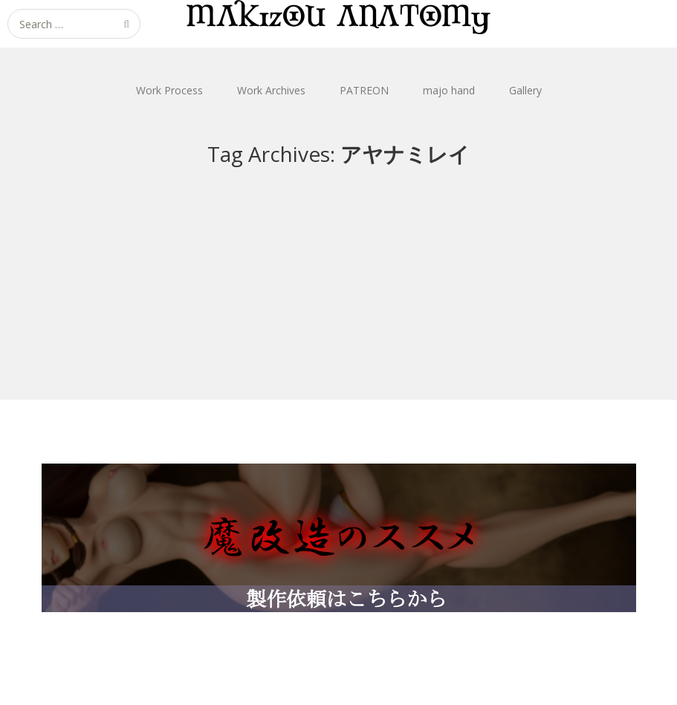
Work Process (169, 90)
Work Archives (271, 90)
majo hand (449, 90)
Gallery (525, 90)
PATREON (364, 90)
